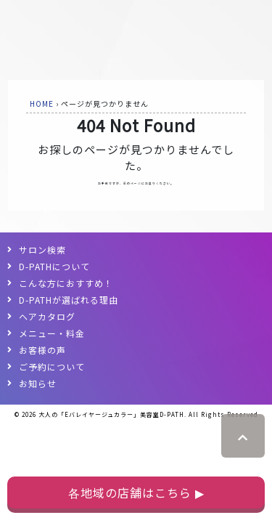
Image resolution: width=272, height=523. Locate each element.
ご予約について (52, 366)
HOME (42, 103)
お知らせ (38, 383)
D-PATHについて (54, 266)
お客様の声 (42, 350)
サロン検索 (42, 249)
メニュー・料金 (52, 333)
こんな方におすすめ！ (66, 283)
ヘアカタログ (47, 316)
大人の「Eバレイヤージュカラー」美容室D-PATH (111, 414)
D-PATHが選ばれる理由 (68, 299)
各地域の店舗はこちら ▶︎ (136, 492)
